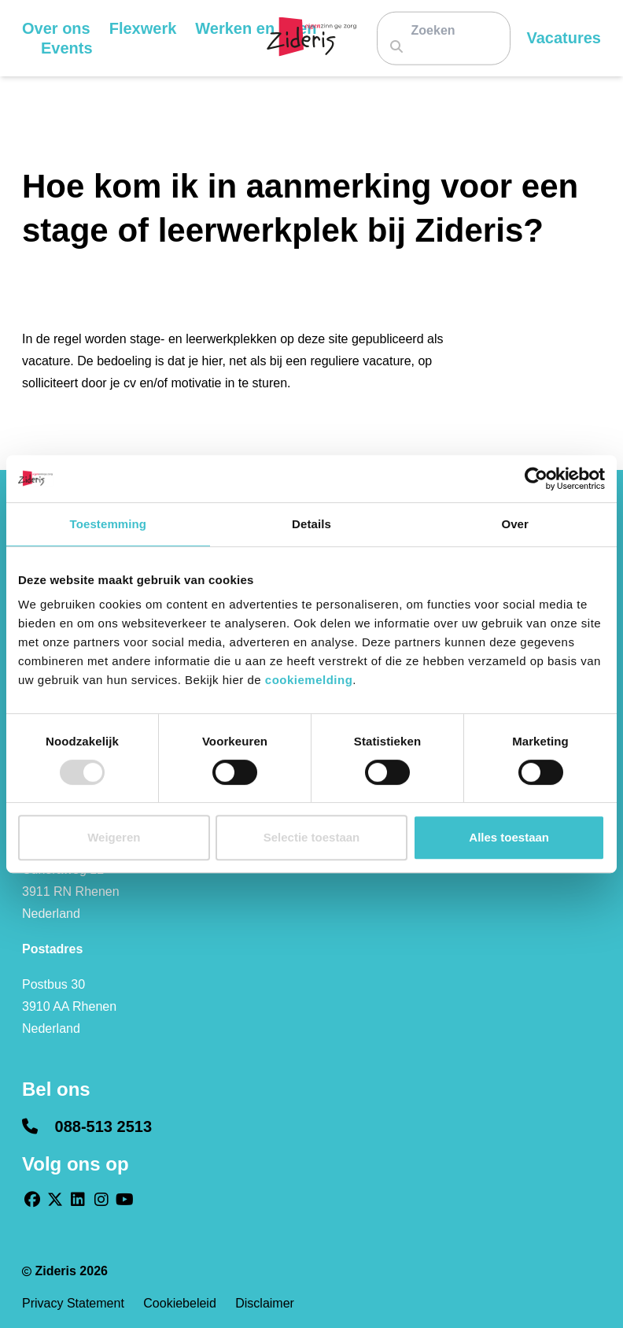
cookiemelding (309, 679)
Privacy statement (74, 1303)
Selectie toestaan (312, 837)
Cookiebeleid (181, 1303)
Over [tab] (515, 524)
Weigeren (113, 837)
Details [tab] (311, 524)
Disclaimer (264, 1303)
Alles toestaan (509, 837)
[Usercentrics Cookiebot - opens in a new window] (536, 478)
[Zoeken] (439, 29)
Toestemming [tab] (108, 524)
